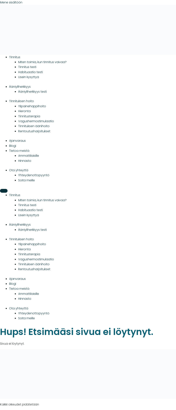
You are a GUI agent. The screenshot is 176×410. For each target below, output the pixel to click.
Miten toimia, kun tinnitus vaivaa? (42, 62)
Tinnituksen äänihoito (34, 126)
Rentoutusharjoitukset (34, 131)
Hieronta (24, 111)
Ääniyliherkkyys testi (32, 91)
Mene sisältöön (11, 2)
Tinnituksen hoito (21, 101)
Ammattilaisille (28, 155)
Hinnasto (24, 161)
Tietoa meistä (19, 151)
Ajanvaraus (17, 140)
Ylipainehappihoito (32, 106)
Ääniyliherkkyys (20, 87)
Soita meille (26, 180)
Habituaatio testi (30, 72)
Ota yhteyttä (18, 170)
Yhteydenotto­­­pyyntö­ (33, 175)
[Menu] (4, 191)
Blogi (12, 146)
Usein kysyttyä (28, 77)
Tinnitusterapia (29, 116)
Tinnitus (14, 57)
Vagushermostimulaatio (36, 121)
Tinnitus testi (27, 67)
